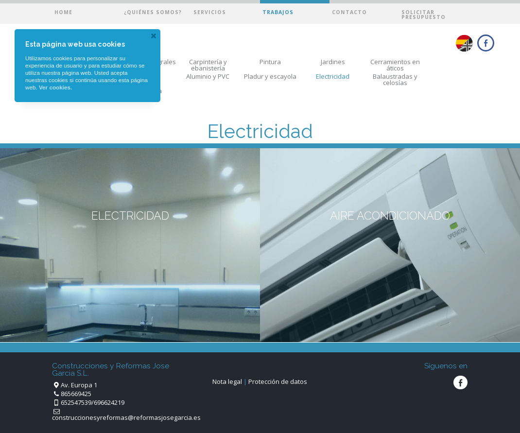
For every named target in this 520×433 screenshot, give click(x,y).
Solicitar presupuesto (423, 14)
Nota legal (227, 381)
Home (63, 12)
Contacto (349, 12)
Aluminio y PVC (207, 76)
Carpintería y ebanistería (208, 64)
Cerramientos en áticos (395, 64)
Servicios (209, 12)
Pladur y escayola (270, 76)
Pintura (270, 61)
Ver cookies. (55, 87)
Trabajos (278, 12)
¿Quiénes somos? (153, 12)
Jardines (333, 61)
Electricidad (332, 76)
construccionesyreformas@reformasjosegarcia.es (126, 417)
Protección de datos (277, 381)
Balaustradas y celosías (395, 79)
